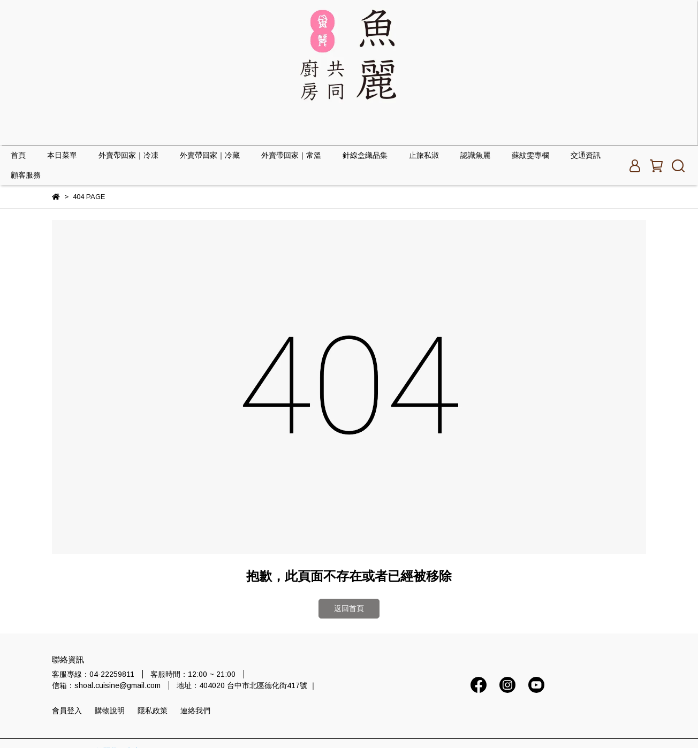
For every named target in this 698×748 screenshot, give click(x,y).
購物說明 (110, 710)
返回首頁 (349, 608)
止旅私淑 (424, 155)
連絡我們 (195, 710)
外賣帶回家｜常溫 (291, 155)
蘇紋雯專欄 (530, 155)
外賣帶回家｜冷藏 (210, 155)
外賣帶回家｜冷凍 (128, 155)
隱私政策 (153, 710)
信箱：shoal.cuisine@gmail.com (106, 685)
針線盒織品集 (365, 155)
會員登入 (67, 710)
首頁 (18, 155)
